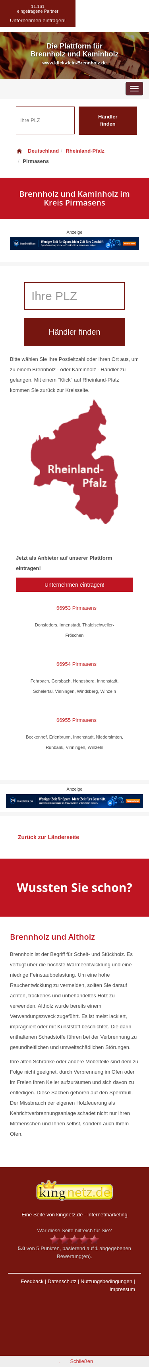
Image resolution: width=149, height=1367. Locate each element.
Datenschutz (62, 1281)
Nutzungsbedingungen (106, 1281)
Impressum (122, 1289)
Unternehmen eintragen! (74, 585)
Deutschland (37, 151)
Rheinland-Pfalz (85, 151)
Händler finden (107, 120)
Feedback (32, 1281)
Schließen (81, 1361)
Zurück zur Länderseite (48, 837)
